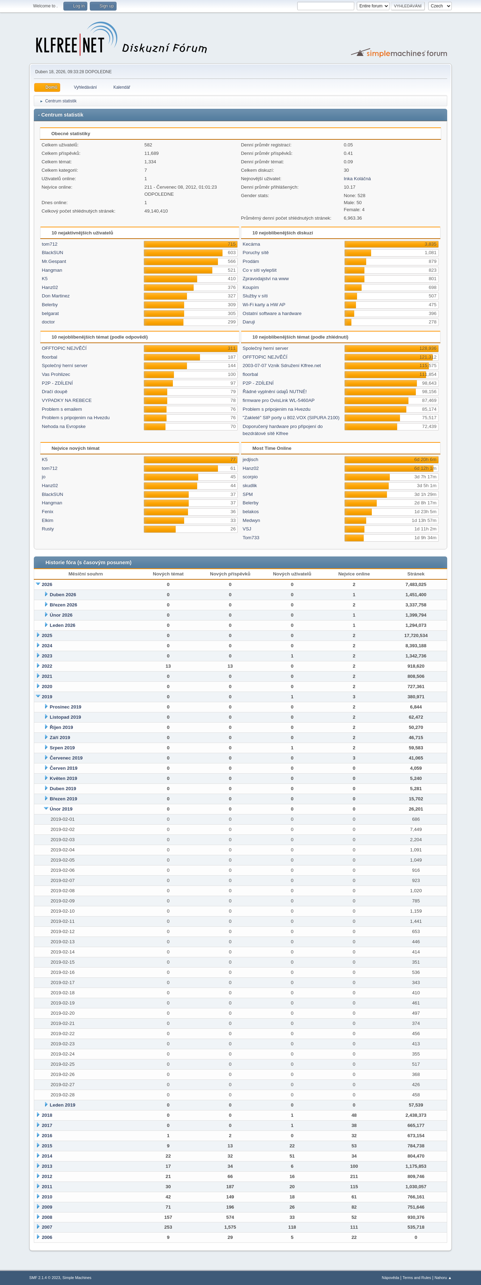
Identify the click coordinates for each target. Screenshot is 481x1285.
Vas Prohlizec (56, 374)
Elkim (48, 520)
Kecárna (251, 244)
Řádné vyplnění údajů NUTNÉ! (275, 391)
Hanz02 (50, 287)
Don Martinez (56, 295)
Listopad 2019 (65, 717)
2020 (47, 686)
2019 (47, 696)
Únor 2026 (61, 615)
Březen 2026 (63, 604)
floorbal (49, 357)
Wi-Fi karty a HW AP (264, 304)
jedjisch (250, 459)
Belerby (50, 304)
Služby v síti (255, 295)
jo (43, 476)
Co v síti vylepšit (259, 270)
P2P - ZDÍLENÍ (57, 383)
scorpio (250, 476)
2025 (47, 635)
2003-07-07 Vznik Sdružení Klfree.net (282, 365)
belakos (251, 511)
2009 (47, 1207)
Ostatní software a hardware (272, 313)
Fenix (48, 511)
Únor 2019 (61, 809)
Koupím (251, 287)
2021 (47, 676)
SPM (248, 494)
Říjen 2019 (61, 727)
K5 (45, 278)
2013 (47, 1166)
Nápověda (390, 1277)
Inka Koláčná (357, 178)
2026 (47, 584)
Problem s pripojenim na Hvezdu (76, 417)
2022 (47, 666)
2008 (47, 1217)
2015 (47, 1145)
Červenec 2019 (66, 758)
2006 (47, 1237)
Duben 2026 (63, 594)
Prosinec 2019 (65, 707)
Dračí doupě (55, 391)
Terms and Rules (416, 1277)
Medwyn (251, 520)
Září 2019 (60, 737)
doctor (48, 322)
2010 (47, 1196)
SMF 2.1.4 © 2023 (44, 1277)
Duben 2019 (63, 788)
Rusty (48, 528)
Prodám (251, 261)
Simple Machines (76, 1277)
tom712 (49, 244)
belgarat (50, 313)
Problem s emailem (62, 409)
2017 (47, 1125)
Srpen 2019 (62, 747)
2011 (47, 1186)
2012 (47, 1176)
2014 (47, 1156)
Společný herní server (65, 365)
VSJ (247, 528)
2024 (47, 645)
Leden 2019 (62, 1105)
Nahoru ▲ (443, 1277)
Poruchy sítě (256, 252)
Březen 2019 (63, 798)
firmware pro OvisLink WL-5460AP (278, 400)
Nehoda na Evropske (64, 426)
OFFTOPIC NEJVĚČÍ (64, 348)
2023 (47, 656)
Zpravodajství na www (266, 278)
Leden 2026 (62, 625)
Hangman (52, 270)
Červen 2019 (63, 768)
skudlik (250, 485)
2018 (47, 1115)
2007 (47, 1227)
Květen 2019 (63, 778)
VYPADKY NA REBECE (67, 400)
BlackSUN (52, 252)
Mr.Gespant (54, 261)
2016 (47, 1135)
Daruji (249, 322)
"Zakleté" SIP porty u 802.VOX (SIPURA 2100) (291, 417)
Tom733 (251, 537)
